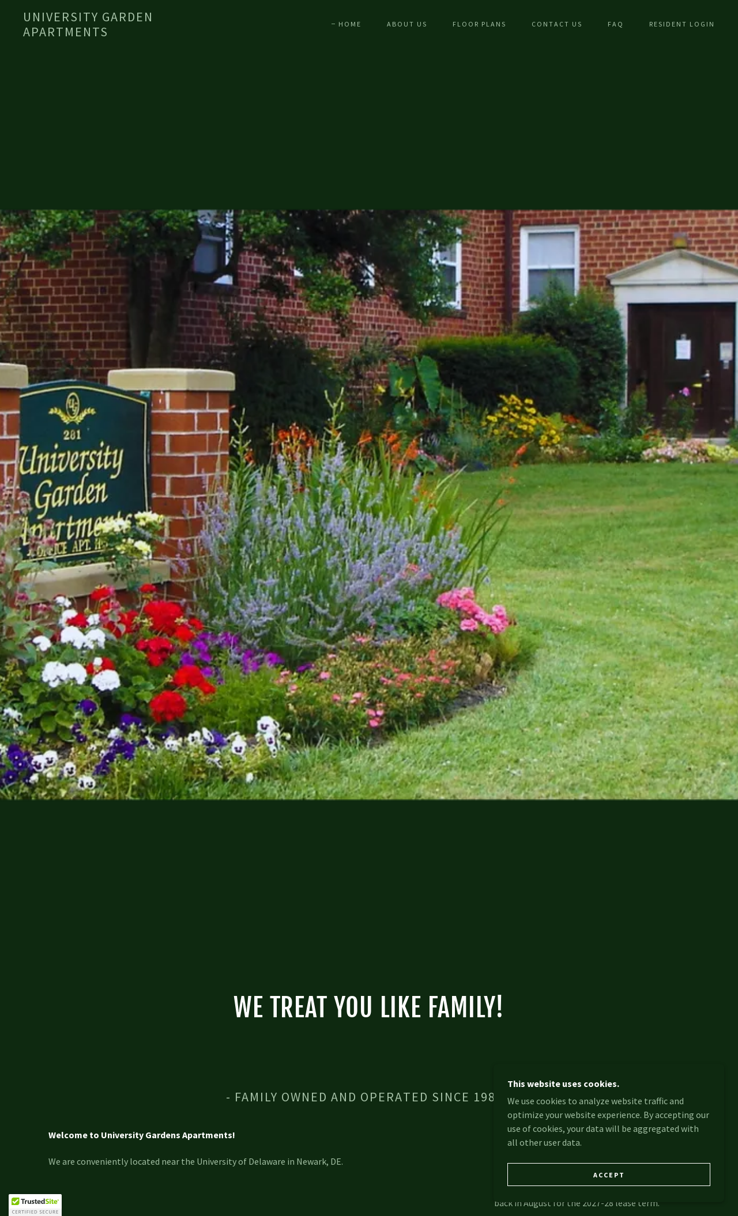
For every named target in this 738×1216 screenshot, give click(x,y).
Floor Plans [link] (479, 24)
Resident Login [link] (682, 24)
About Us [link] (407, 24)
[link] (117, 33)
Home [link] (350, 24)
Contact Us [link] (557, 24)
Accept (609, 1198)
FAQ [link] (616, 24)
